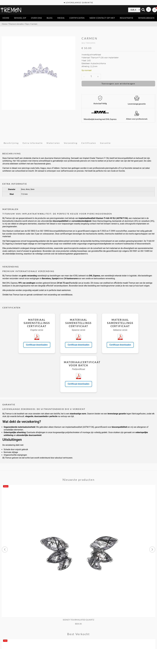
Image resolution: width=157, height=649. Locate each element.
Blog (49, 18)
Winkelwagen (146, 18)
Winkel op (20, 18)
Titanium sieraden (16, 24)
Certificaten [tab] (88, 143)
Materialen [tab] (53, 143)
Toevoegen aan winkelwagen (118, 83)
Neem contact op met (102, 18)
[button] (5, 549)
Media (61, 18)
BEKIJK (78, 624)
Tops (27, 24)
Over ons (36, 18)
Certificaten (77, 18)
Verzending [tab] (70, 143)
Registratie (126, 18)
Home (6, 18)
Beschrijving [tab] (11, 143)
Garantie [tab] (105, 143)
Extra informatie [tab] (33, 143)
